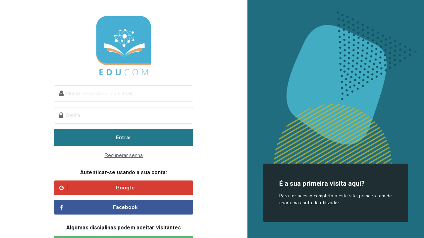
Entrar (123, 137)
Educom (123, 45)
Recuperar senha (123, 155)
